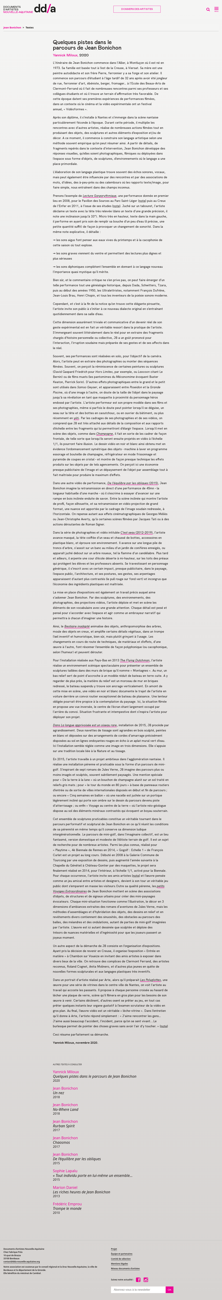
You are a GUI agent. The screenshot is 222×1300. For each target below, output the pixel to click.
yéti (76, 418)
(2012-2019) (137, 532)
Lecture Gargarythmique (99, 196)
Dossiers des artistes (137, 9)
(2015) (132, 483)
